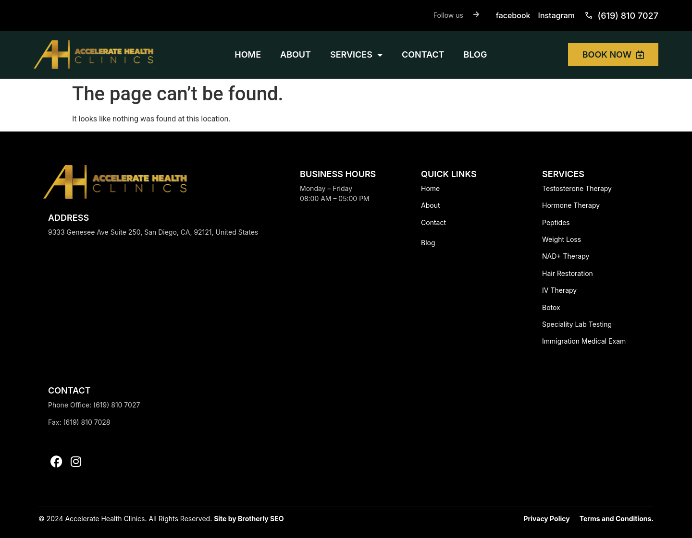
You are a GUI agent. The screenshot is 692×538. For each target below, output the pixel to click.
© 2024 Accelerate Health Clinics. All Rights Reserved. (126, 518)
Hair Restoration (567, 273)
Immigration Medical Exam (584, 341)
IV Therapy (559, 290)
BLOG (475, 54)
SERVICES (356, 55)
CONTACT (423, 54)
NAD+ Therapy (565, 256)
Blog (428, 243)
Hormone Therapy (571, 205)
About (430, 205)
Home (430, 188)
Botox (551, 307)
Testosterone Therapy (577, 188)
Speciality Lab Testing (577, 324)
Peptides (556, 222)
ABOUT (295, 54)
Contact (433, 222)
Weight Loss (561, 239)
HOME (248, 54)
